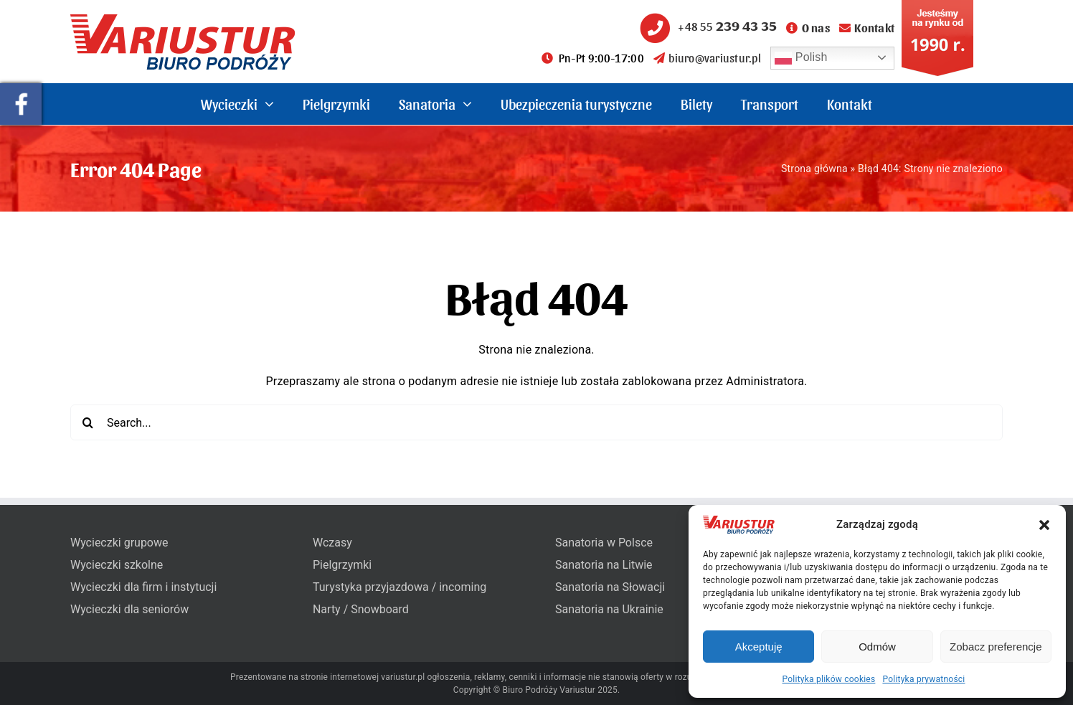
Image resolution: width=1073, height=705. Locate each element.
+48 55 (706, 26)
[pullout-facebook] (21, 88)
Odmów (877, 646)
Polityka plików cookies (829, 679)
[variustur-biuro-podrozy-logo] (183, 20)
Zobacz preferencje (995, 646)
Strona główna (814, 168)
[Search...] (536, 422)
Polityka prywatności (923, 679)
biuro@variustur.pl (707, 58)
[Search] (88, 422)
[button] (1044, 525)
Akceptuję (759, 646)
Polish (801, 58)
